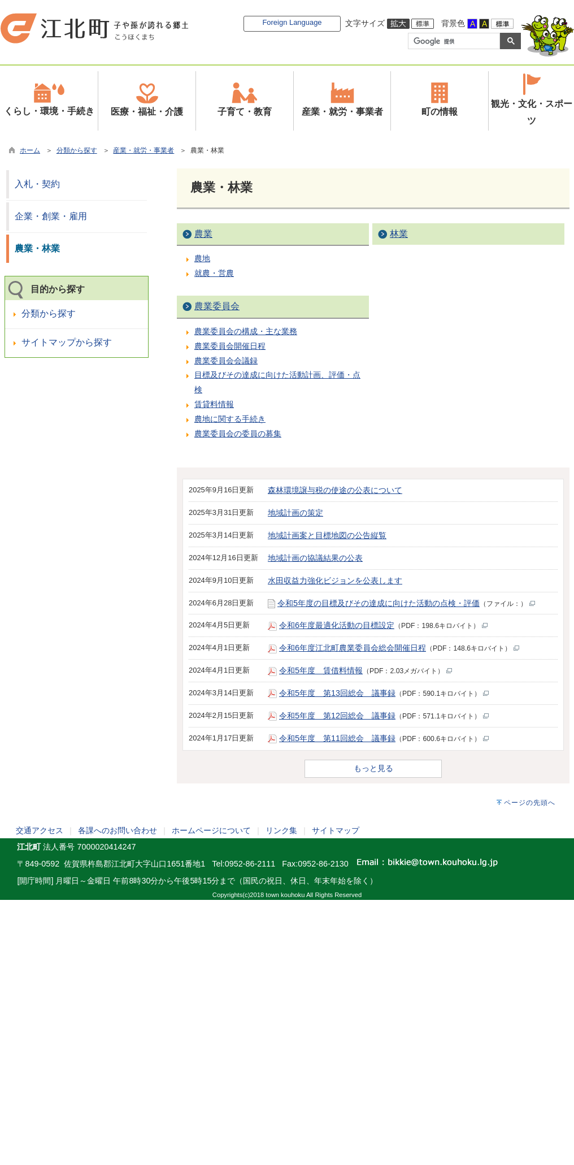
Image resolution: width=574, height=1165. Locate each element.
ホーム (30, 150)
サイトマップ (335, 830)
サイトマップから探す (66, 342)
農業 (203, 234)
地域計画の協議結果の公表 (315, 557)
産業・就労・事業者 (143, 150)
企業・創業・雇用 (51, 216)
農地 (202, 258)
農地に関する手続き (230, 418)
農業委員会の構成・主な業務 (245, 331)
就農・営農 (214, 273)
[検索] (453, 41)
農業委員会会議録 (226, 360)
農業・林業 (37, 248)
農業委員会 (217, 306)
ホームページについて (211, 830)
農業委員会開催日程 (230, 345)
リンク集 (281, 830)
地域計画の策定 (295, 512)
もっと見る (373, 768)
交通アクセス (39, 830)
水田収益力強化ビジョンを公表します (335, 580)
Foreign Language (291, 22)
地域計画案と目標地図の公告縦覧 (327, 535)
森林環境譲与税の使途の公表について (335, 490)
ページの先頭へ (529, 802)
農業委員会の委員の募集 (237, 433)
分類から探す (76, 150)
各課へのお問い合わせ (117, 830)
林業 (399, 234)
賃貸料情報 (214, 404)
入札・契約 (37, 184)
